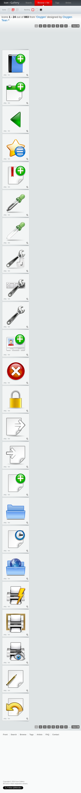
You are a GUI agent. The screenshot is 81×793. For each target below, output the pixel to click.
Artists (68, 2)
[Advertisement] (68, 66)
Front (5, 735)
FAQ (47, 735)
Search (29, 2)
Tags (57, 2)
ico (9, 75)
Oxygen (41, 17)
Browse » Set (43, 2)
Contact (55, 735)
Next (75, 727)
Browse (23, 735)
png (5, 75)
